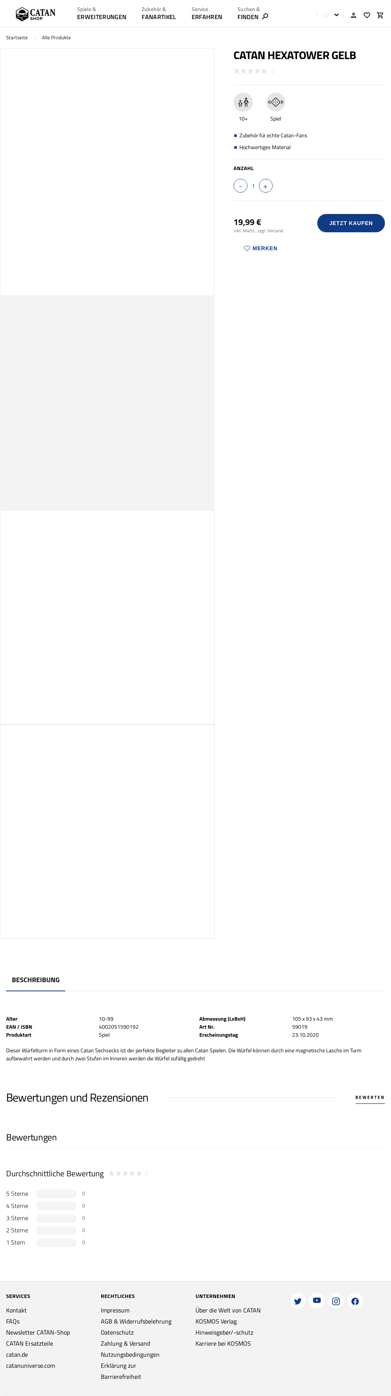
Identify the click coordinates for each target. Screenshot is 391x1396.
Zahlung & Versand (125, 1343)
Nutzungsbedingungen (130, 1354)
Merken (261, 248)
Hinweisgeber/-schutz (224, 1332)
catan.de (17, 1354)
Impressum (115, 1310)
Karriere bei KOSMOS (223, 1343)
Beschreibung (36, 980)
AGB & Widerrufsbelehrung (136, 1321)
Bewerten (370, 1097)
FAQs (12, 1321)
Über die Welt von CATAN (228, 1310)
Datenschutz (117, 1332)
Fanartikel (159, 16)
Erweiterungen (101, 16)
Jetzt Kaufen (351, 223)
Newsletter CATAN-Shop (38, 1332)
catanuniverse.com (30, 1365)
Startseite (17, 37)
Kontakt (16, 1310)
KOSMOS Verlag (216, 1321)
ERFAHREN (207, 16)
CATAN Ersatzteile (29, 1343)
